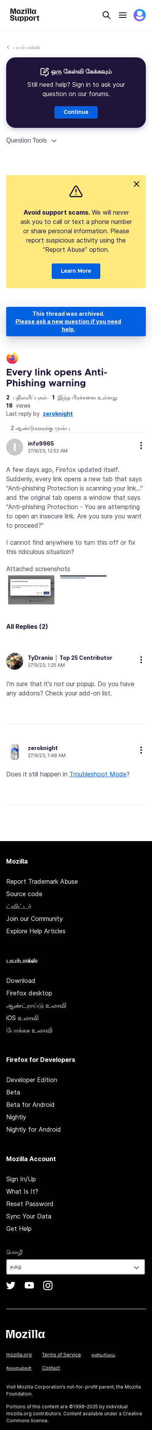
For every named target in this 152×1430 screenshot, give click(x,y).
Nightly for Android (33, 1129)
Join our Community (34, 918)
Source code (24, 894)
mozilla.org (19, 1355)
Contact (51, 1368)
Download (20, 980)
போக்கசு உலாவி (29, 1030)
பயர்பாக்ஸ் (26, 47)
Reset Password (30, 1204)
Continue (76, 112)
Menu (123, 15)
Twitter (10, 1285)
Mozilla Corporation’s (41, 1387)
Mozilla (25, 1334)
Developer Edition (31, 1080)
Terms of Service (61, 1355)
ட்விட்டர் (18, 906)
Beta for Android (30, 1104)
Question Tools (26, 140)
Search (106, 15)
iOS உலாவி (22, 1018)
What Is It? (22, 1191)
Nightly (16, 1117)
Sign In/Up (21, 1179)
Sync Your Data (28, 1216)
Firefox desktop (29, 993)
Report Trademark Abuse (42, 881)
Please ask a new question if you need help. (68, 325)
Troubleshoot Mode (98, 774)
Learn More (76, 271)
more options (141, 445)
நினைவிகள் (19, 1368)
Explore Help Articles (36, 931)
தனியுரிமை (103, 1355)
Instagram (47, 1285)
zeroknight (58, 413)
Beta (13, 1092)
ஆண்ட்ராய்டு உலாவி (36, 1005)
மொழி (14, 1252)
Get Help (19, 1228)
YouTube (29, 1285)
